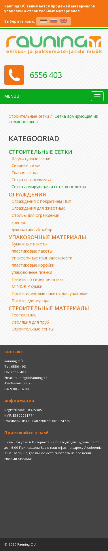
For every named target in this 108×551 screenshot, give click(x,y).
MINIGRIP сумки (27, 286)
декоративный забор (32, 229)
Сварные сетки (26, 165)
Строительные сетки (29, 116)
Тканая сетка (24, 172)
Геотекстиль (24, 315)
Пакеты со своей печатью (37, 279)
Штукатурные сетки (31, 158)
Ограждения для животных (38, 208)
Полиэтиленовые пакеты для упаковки (50, 293)
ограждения (27, 194)
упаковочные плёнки (32, 272)
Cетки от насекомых (32, 179)
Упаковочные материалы (47, 237)
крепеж (19, 222)
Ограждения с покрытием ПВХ (41, 201)
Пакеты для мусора (31, 300)
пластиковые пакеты (32, 251)
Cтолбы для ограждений (35, 215)
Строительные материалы (49, 308)
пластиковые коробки (33, 265)
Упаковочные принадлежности (42, 258)
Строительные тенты (33, 329)
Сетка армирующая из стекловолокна (49, 186)
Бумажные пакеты (29, 244)
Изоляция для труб (30, 322)
